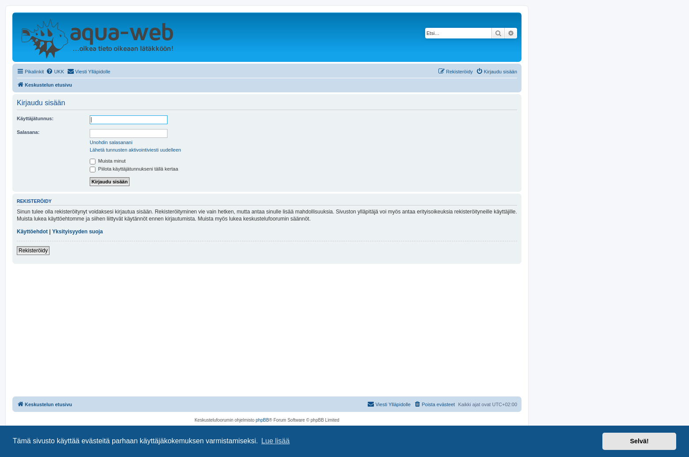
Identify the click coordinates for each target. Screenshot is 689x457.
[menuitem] (55, 71)
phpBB (262, 420)
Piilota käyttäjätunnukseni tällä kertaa (134, 168)
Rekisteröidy (33, 251)
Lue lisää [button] (275, 441)
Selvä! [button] (639, 441)
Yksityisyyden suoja (77, 231)
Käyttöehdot (32, 231)
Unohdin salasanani (111, 142)
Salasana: (28, 132)
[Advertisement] (267, 330)
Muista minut (108, 161)
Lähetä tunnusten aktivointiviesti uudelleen (135, 149)
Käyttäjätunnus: (35, 118)
